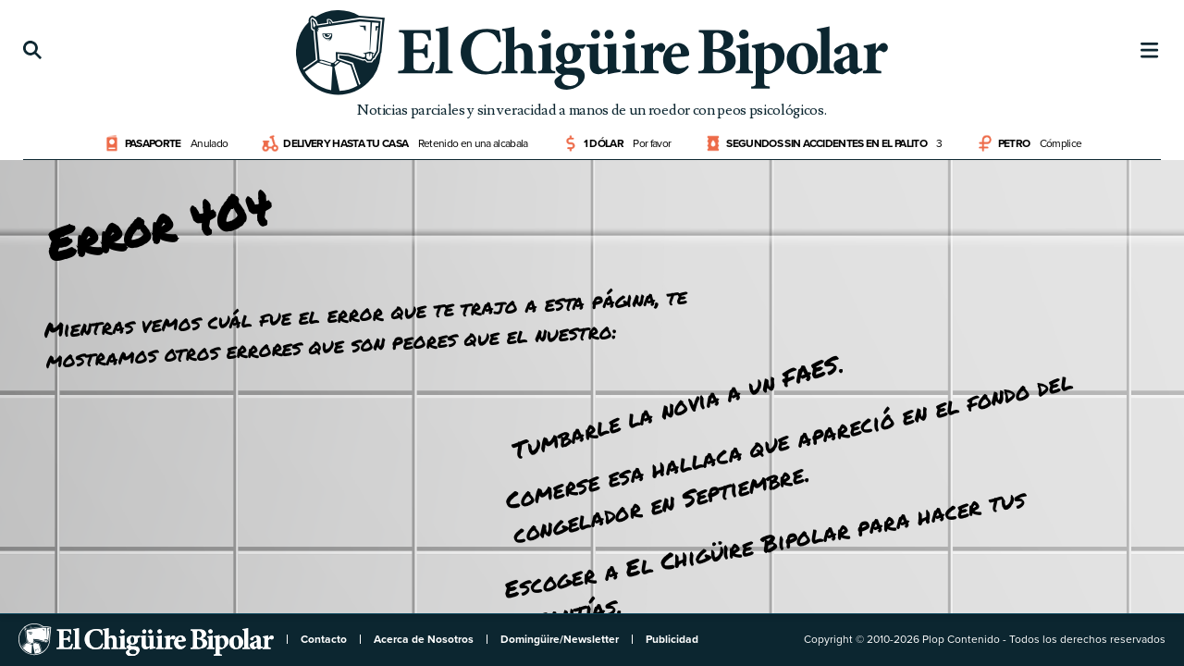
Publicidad (672, 639)
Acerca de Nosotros (424, 639)
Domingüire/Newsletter (559, 639)
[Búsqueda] (32, 51)
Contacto (324, 639)
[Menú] (1150, 51)
